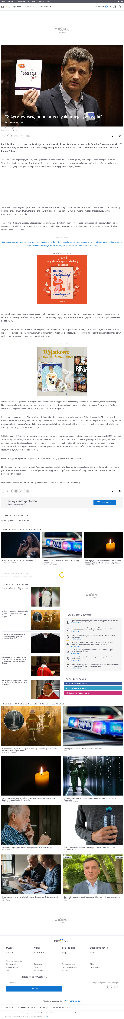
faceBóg (41, 1)
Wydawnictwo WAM (26, 1007)
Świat (6, 122)
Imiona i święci (39, 970)
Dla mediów (44, 1013)
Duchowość (38, 964)
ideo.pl (46, 1016)
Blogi (33, 1)
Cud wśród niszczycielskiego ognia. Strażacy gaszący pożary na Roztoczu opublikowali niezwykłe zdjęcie (15, 614)
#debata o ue (23, 520)
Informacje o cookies (63, 1013)
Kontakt (37, 1013)
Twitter (118, 1)
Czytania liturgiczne (68, 964)
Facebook (115, 1)
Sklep (48, 1)
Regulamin (16, 1013)
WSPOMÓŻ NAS (73, 1001)
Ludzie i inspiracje (96, 967)
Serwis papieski (11, 964)
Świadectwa (38, 967)
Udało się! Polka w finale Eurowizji (17, 561)
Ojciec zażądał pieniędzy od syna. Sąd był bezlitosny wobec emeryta (27, 848)
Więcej (46, 6)
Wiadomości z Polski (17, 122)
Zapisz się (34, 989)
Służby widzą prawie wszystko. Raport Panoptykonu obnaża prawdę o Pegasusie (90, 799)
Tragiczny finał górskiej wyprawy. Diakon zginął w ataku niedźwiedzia (92, 658)
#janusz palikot (7, 520)
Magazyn (10, 1)
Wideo (93, 952)
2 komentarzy (76, 623)
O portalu (8, 1013)
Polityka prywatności (27, 1013)
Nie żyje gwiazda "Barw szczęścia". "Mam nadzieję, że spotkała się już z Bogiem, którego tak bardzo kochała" (103, 563)
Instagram (122, 1)
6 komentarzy (76, 653)
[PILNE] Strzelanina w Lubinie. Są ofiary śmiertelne (83, 749)
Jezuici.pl (9, 1007)
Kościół (9, 952)
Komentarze (29, 7)
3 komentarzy (76, 646)
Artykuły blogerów (12, 967)
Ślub (7, 970)
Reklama (52, 1013)
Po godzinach (69, 948)
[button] (114, 6)
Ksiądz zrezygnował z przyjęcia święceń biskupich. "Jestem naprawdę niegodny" (13, 636)
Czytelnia (39, 952)
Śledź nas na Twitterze (77, 688)
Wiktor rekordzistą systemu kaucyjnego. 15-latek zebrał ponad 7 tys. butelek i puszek (90, 848)
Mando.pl (44, 1007)
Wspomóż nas (104, 502)
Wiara (39, 7)
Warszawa (99, 6)
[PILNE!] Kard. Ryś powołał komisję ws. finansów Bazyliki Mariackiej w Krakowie (15, 682)
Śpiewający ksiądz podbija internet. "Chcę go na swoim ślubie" (15, 589)
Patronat (73, 1013)
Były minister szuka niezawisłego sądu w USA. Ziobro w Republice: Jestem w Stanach (92, 898)
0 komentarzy (76, 632)
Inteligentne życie (99, 948)
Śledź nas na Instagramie (77, 693)
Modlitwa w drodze (22, 1)
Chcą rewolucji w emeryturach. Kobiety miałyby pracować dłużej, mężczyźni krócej (30, 898)
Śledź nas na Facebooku (77, 684)
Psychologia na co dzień (70, 967)
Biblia (3, 1)
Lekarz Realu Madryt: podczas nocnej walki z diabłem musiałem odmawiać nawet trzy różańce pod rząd (95, 665)
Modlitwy (65, 970)
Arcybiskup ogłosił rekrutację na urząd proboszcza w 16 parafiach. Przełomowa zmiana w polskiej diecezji (14, 660)
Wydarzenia (17, 7)
